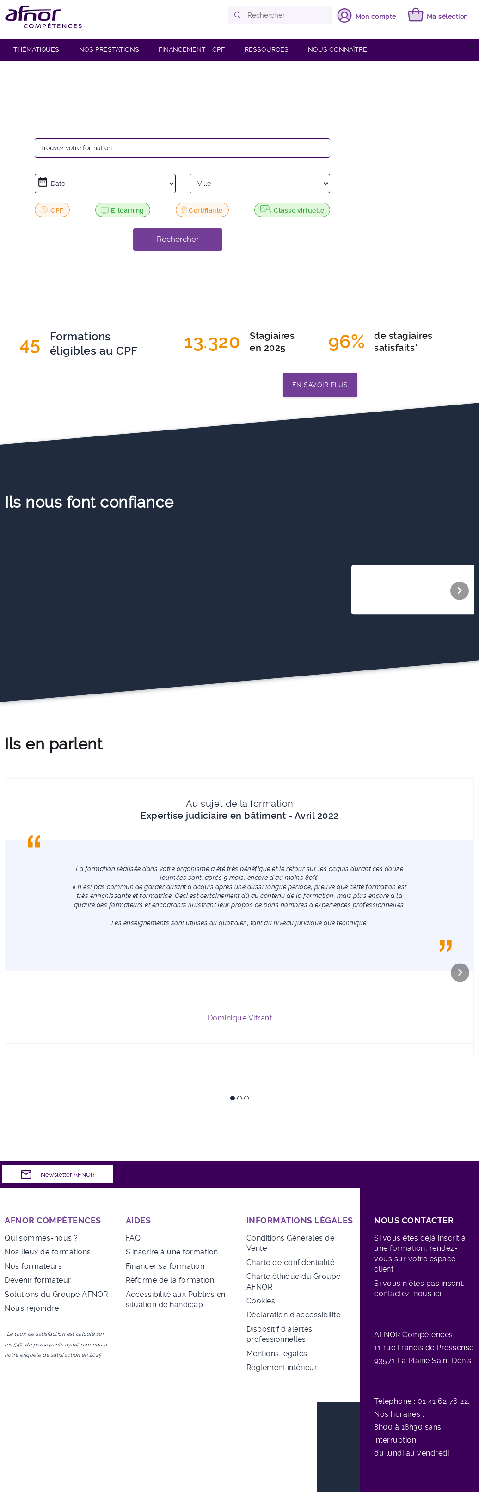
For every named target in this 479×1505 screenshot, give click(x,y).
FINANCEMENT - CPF (192, 49)
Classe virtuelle (292, 209)
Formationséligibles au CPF (94, 344)
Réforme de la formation (170, 1280)
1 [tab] (232, 1098)
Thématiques (36, 49)
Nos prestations (109, 49)
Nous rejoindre (32, 1308)
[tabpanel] (239, 911)
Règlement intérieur (282, 1367)
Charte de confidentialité (290, 1262)
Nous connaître (337, 49)
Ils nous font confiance (89, 502)
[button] (238, 15)
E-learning (122, 210)
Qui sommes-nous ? (41, 1238)
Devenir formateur (38, 1280)
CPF (51, 210)
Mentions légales (276, 1353)
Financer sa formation (165, 1266)
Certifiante (201, 210)
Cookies (261, 1300)
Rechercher (178, 239)
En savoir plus (320, 384)
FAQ (133, 1238)
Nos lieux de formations (48, 1251)
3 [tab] (246, 1098)
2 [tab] (239, 1098)
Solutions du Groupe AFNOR (56, 1294)
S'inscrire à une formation (172, 1251)
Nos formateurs (33, 1266)
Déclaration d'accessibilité (293, 1314)
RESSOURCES (267, 49)
